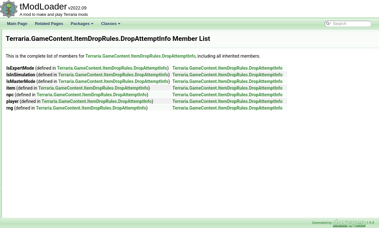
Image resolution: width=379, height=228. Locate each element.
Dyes (35, 36)
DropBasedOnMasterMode (58, 140)
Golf (34, 57)
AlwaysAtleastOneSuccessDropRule (66, 71)
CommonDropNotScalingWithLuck (65, 106)
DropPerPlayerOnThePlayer (59, 168)
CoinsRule (45, 85)
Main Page (17, 23)
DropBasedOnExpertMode (58, 133)
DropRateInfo (47, 175)
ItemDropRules (43, 64)
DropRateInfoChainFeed (56, 182)
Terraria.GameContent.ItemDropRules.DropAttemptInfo (219, 56)
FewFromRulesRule (53, 203)
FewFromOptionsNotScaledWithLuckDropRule (75, 196)
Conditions (45, 119)
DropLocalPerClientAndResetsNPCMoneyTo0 (74, 147)
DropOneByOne (49, 161)
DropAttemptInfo (50, 126)
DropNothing (46, 154)
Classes (110, 23)
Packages (82, 23)
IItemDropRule (48, 217)
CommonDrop (48, 99)
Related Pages (49, 23)
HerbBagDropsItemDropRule (60, 210)
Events (37, 43)
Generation (40, 50)
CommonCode (48, 92)
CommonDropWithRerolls (57, 113)
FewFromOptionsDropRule (58, 189)
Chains (42, 78)
